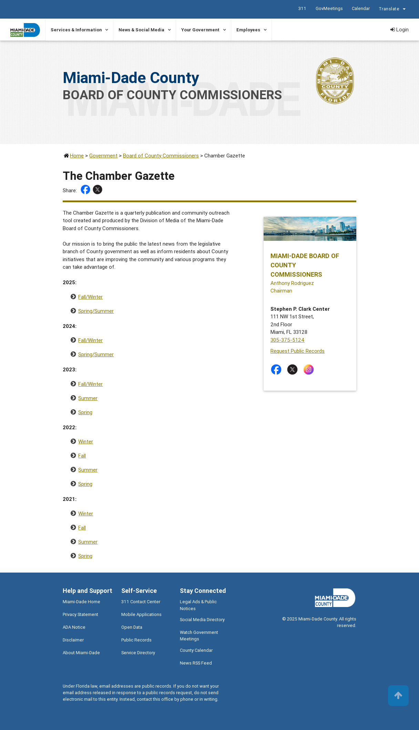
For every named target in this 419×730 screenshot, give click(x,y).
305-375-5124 (287, 340)
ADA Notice (74, 627)
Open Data (131, 627)
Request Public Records (297, 351)
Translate (393, 9)
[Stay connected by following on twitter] (294, 369)
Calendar (361, 8)
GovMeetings (329, 8)
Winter (85, 441)
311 (302, 8)
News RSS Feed (196, 663)
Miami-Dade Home (81, 602)
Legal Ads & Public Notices (198, 605)
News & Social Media (141, 30)
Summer (88, 398)
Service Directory (138, 653)
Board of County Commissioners (161, 155)
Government (103, 155)
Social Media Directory (202, 620)
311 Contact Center (140, 602)
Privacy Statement (80, 614)
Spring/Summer (96, 311)
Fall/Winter (90, 297)
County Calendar (196, 650)
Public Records (136, 640)
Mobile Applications (141, 614)
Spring (85, 412)
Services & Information (76, 30)
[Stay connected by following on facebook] (277, 369)
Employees (248, 30)
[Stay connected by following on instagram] (310, 369)
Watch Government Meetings (199, 635)
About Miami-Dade (81, 653)
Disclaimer (73, 640)
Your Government (200, 30)
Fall (82, 455)
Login (399, 29)
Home (77, 155)
